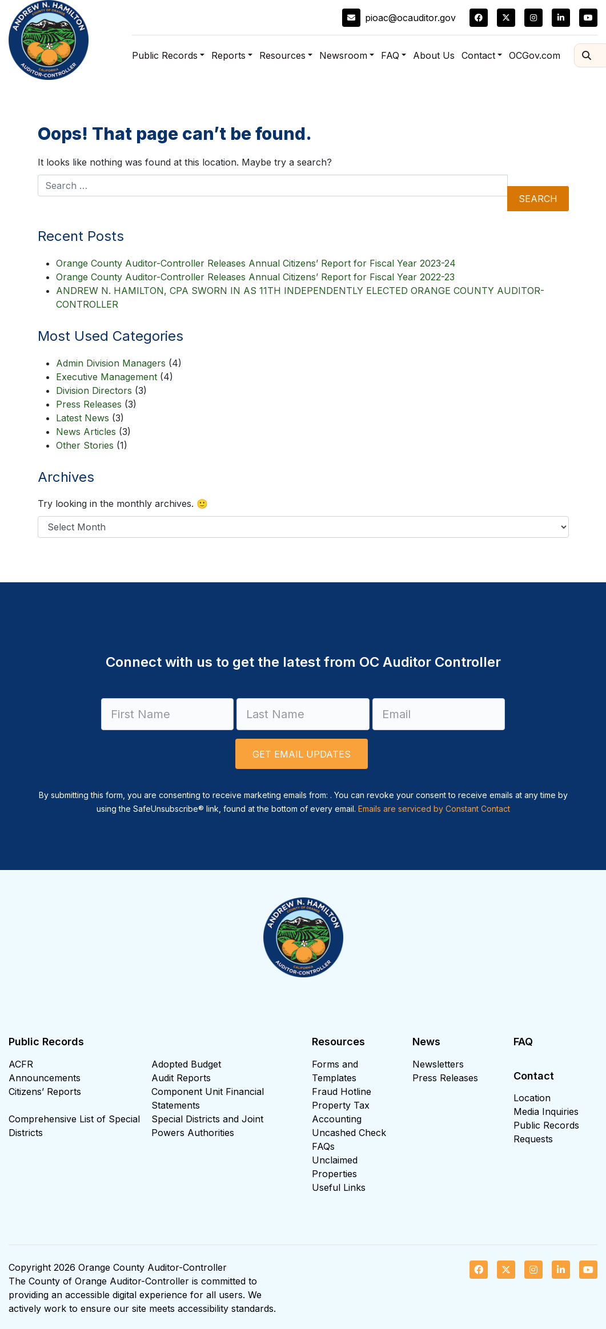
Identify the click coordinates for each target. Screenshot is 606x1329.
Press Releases (89, 404)
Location (532, 1098)
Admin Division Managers (111, 363)
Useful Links (339, 1187)
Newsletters (438, 1064)
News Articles (86, 431)
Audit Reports (181, 1078)
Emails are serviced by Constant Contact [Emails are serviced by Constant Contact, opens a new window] (434, 808)
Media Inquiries (546, 1111)
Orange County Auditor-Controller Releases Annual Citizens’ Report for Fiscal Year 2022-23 (255, 277)
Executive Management (106, 376)
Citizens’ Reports (45, 1091)
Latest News (82, 418)
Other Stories (85, 445)
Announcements (45, 1078)
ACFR (21, 1064)
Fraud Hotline (341, 1091)
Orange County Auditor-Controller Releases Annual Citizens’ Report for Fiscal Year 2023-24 (256, 263)
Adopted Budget (186, 1064)
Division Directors (94, 390)
